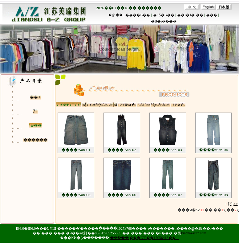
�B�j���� (163, 21)
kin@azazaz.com (193, 233)
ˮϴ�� (35, 125)
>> (235, 204)
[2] (230, 204)
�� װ (35, 97)
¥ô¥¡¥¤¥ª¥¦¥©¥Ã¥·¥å (99, 104)
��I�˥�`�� (190, 15)
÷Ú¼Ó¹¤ (178, 104)
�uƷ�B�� (163, 15)
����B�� (137, 15)
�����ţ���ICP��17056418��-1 (144, 238)
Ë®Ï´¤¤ (143, 104)
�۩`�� (115, 15)
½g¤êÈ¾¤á (160, 104)
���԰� (211, 15)
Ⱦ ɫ (35, 111)
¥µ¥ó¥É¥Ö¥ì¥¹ (68, 104)
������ (35, 139)
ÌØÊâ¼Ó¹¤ (127, 104)
